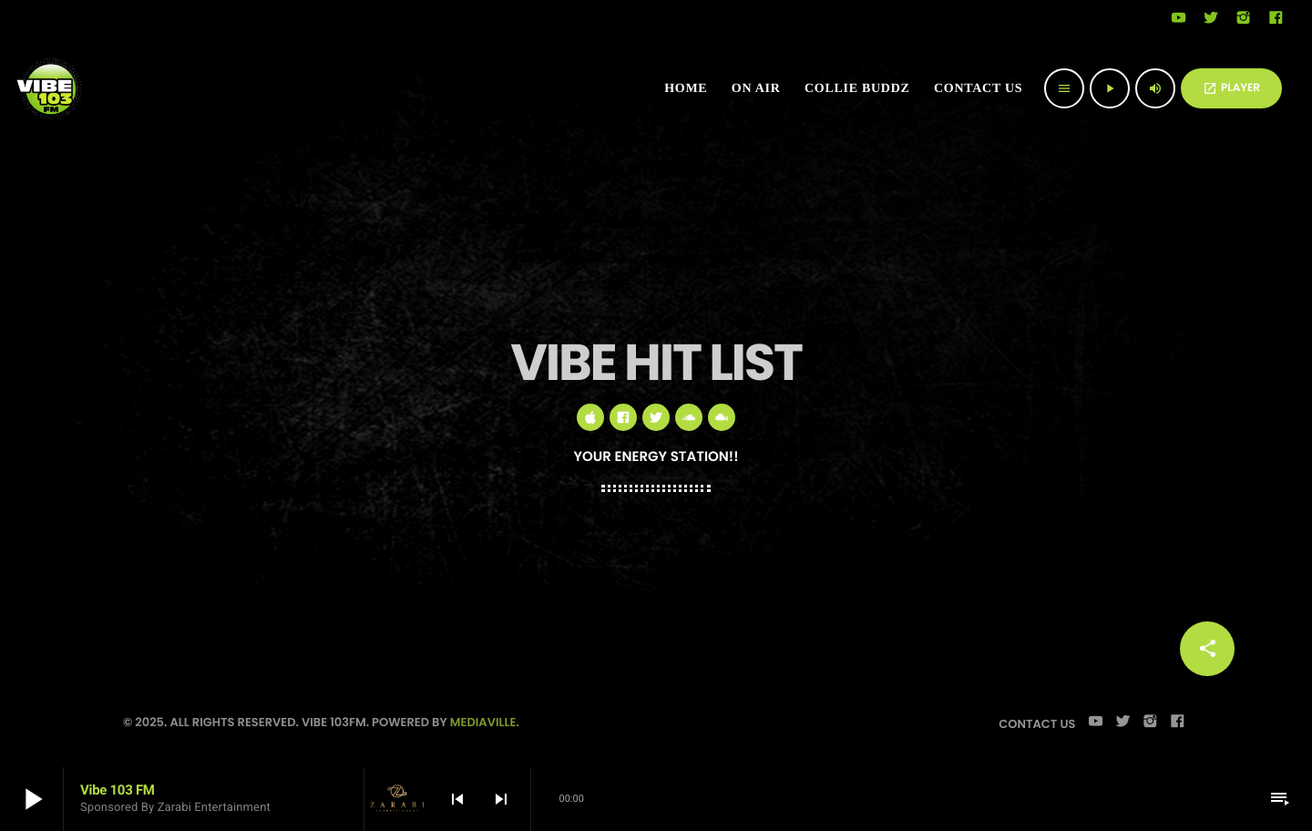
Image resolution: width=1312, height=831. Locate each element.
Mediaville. (484, 722)
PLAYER (1231, 88)
